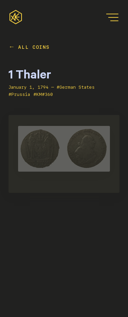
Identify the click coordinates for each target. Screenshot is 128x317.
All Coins (34, 47)
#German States (76, 87)
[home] (16, 17)
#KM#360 (43, 94)
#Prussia (19, 94)
